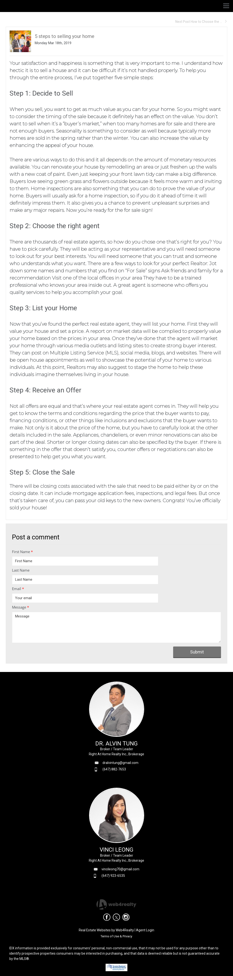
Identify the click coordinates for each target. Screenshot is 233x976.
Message (20, 607)
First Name (22, 551)
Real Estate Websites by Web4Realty (106, 930)
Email (18, 588)
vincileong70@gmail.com (120, 869)
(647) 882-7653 (114, 769)
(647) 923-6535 (113, 876)
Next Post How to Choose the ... (201, 22)
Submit (197, 651)
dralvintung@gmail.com (120, 763)
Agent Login (145, 930)
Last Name (20, 570)
